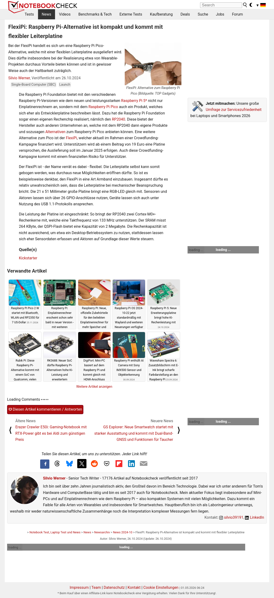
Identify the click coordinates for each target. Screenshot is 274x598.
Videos (65, 14)
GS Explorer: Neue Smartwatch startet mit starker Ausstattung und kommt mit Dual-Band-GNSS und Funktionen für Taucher (133, 433)
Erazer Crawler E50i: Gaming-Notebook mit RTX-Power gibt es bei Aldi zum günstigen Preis (51, 433)
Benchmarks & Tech (95, 14)
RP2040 (118, 119)
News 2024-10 (122, 532)
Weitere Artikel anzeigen (94, 386)
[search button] (245, 5)
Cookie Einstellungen (161, 587)
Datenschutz (114, 587)
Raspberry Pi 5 (133, 100)
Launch (64, 85)
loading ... (196, 250)
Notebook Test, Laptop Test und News (55, 532)
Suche (203, 14)
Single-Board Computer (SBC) (33, 85)
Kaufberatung (161, 14)
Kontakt (134, 587)
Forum (237, 14)
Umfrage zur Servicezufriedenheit (233, 109)
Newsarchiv (102, 532)
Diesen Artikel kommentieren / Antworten (45, 409)
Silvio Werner (19, 78)
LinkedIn (254, 517)
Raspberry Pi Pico (103, 107)
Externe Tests (131, 14)
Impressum (79, 587)
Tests (29, 14)
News (46, 14)
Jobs (220, 14)
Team (96, 587)
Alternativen (55, 132)
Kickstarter (28, 258)
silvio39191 (231, 517)
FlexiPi (71, 138)
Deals (185, 14)
